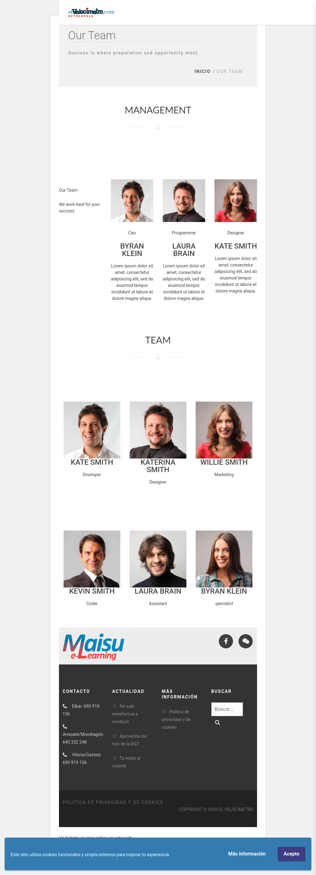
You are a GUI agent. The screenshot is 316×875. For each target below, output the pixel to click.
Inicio (202, 71)
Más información (247, 854)
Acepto (291, 854)
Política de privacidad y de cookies (176, 719)
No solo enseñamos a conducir (125, 714)
